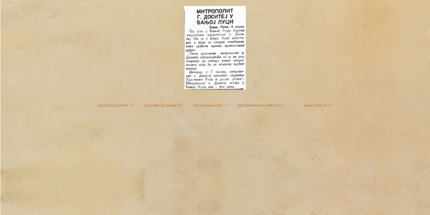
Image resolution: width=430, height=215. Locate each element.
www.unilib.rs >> (318, 105)
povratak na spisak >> (163, 105)
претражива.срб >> (210, 105)
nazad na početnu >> (115, 105)
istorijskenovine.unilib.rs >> (260, 105)
